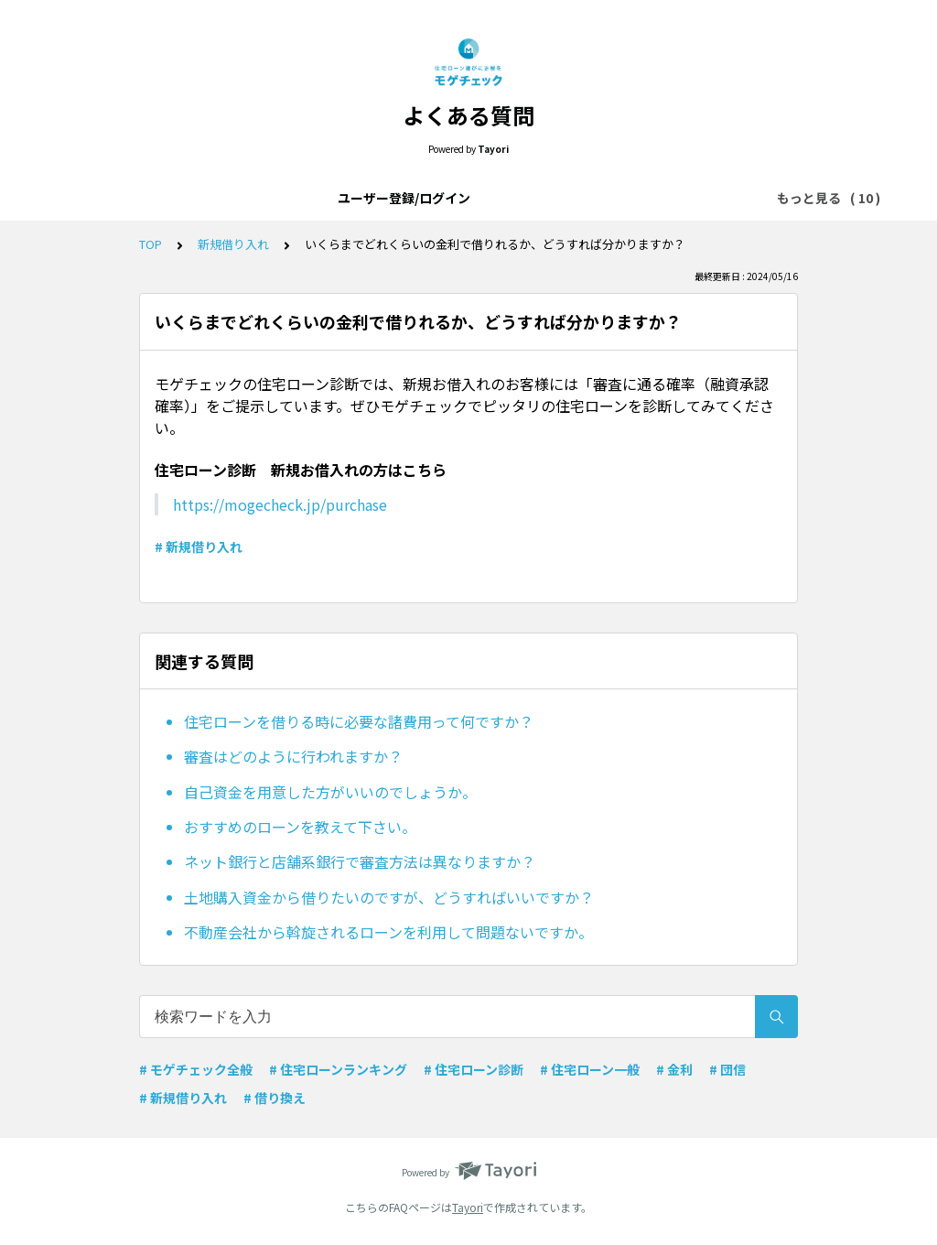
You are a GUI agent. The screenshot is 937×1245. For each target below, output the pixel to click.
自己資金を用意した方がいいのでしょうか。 (330, 792)
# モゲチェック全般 (196, 1069)
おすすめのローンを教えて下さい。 (300, 827)
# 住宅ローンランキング (338, 1069)
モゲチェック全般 (481, 198)
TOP (150, 244)
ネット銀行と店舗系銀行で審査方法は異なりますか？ (359, 861)
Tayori (467, 1207)
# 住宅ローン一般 (590, 1069)
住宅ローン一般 (602, 198)
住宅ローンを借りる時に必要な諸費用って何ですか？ (358, 721)
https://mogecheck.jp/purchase (280, 504)
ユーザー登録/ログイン (146, 198)
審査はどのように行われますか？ (293, 756)
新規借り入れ (233, 244)
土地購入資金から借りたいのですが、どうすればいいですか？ (389, 897)
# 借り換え (274, 1097)
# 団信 (727, 1069)
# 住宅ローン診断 (473, 1069)
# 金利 (674, 1069)
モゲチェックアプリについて (321, 198)
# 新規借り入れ (198, 546)
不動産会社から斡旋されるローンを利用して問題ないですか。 (388, 932)
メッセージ (705, 198)
